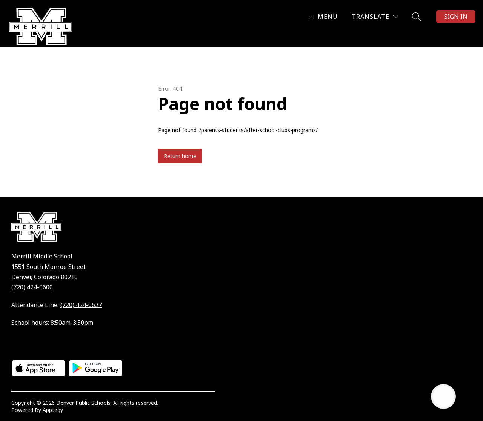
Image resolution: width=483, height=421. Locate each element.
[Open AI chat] (443, 396)
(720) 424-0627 (81, 305)
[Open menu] (322, 17)
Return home (180, 156)
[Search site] (416, 16)
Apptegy (53, 409)
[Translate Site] (375, 17)
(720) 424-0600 (32, 287)
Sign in (456, 16)
